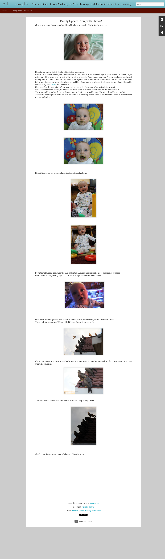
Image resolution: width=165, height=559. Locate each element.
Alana (54, 85)
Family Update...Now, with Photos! (81, 21)
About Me (28, 11)
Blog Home (17, 11)
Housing (88, 510)
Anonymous (94, 503)
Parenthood (96, 510)
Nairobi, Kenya (88, 507)
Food (82, 510)
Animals (75, 510)
